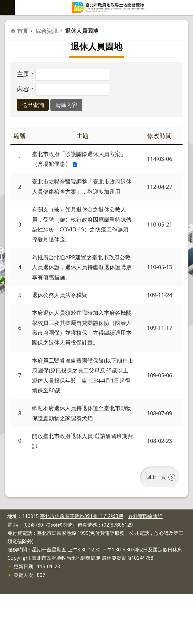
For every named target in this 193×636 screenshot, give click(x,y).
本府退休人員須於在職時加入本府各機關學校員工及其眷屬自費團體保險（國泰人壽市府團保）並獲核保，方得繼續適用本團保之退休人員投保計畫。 (81, 358)
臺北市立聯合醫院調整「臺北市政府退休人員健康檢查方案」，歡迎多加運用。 (81, 195)
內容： (26, 89)
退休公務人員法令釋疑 (62, 317)
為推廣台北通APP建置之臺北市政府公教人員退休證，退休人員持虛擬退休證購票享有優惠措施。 (81, 287)
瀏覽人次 (23, 617)
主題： (26, 74)
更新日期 (23, 608)
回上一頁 (155, 520)
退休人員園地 (81, 30)
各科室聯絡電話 (145, 558)
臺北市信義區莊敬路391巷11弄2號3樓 (81, 558)
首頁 (22, 30)
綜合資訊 (47, 30)
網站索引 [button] (7, 7)
